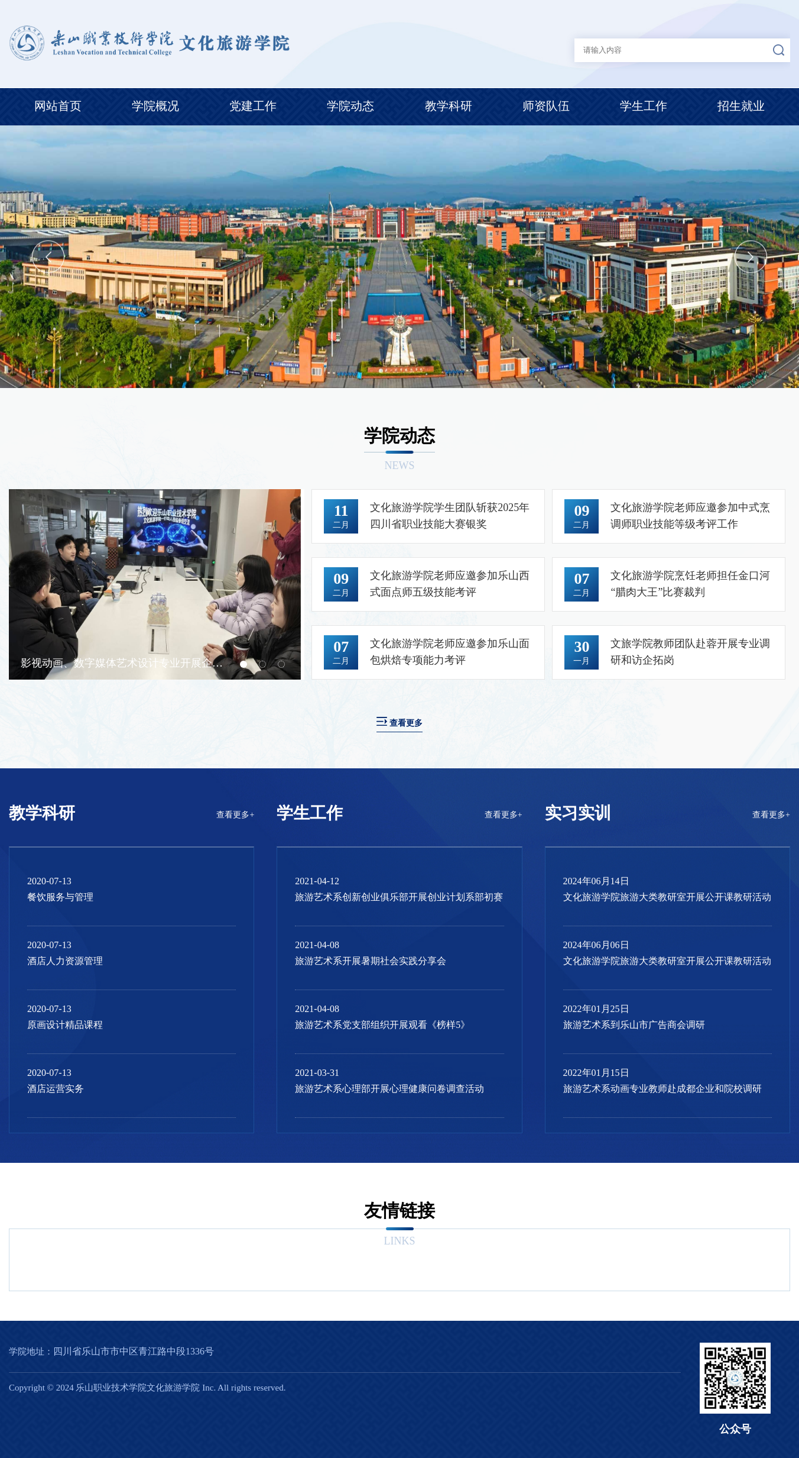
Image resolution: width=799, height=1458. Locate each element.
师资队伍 (546, 105)
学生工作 (643, 105)
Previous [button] (48, 256)
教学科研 (448, 105)
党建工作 (253, 105)
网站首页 (58, 105)
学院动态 (350, 105)
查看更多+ (235, 814)
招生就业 (741, 105)
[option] (399, 256)
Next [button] (751, 256)
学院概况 (155, 105)
